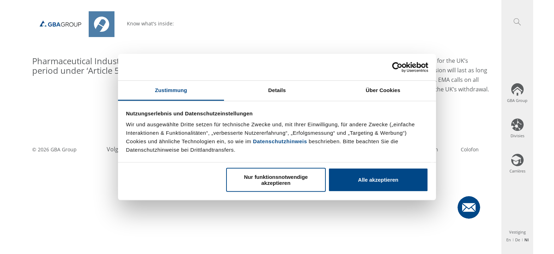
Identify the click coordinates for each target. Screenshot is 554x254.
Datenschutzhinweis (280, 141)
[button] (517, 21)
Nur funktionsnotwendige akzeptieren (276, 180)
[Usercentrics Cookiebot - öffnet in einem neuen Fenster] (397, 67)
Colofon (470, 149)
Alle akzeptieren (378, 180)
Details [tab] (277, 90)
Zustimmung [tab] (171, 90)
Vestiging (517, 232)
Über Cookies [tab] (383, 90)
